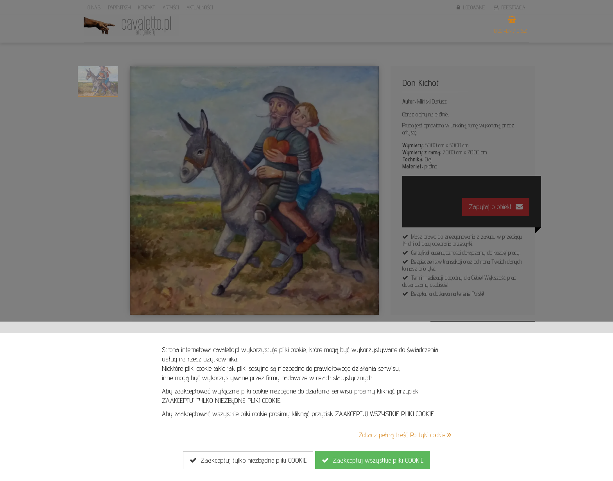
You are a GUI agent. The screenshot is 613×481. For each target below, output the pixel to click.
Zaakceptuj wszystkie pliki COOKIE (372, 460)
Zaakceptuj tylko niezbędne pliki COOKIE (248, 460)
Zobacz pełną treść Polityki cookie (404, 435)
